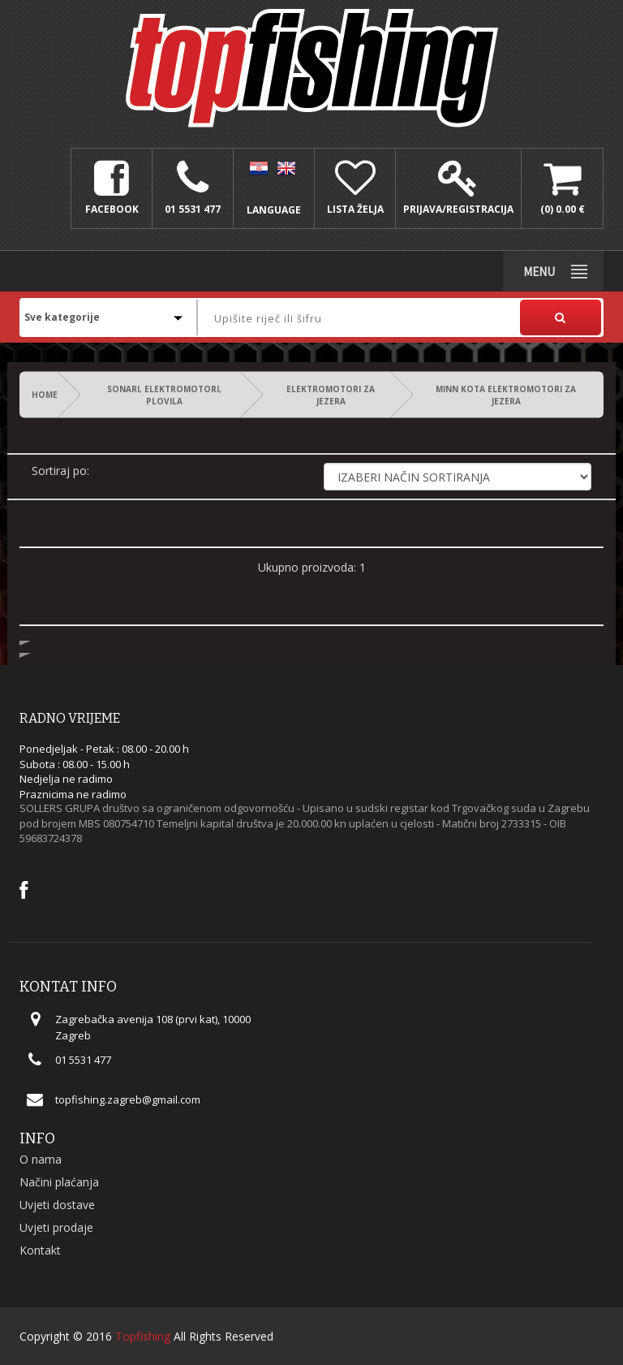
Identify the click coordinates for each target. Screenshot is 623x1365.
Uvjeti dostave (57, 1204)
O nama (40, 1159)
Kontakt (40, 1250)
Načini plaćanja (59, 1182)
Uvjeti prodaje (56, 1227)
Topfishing (142, 1336)
